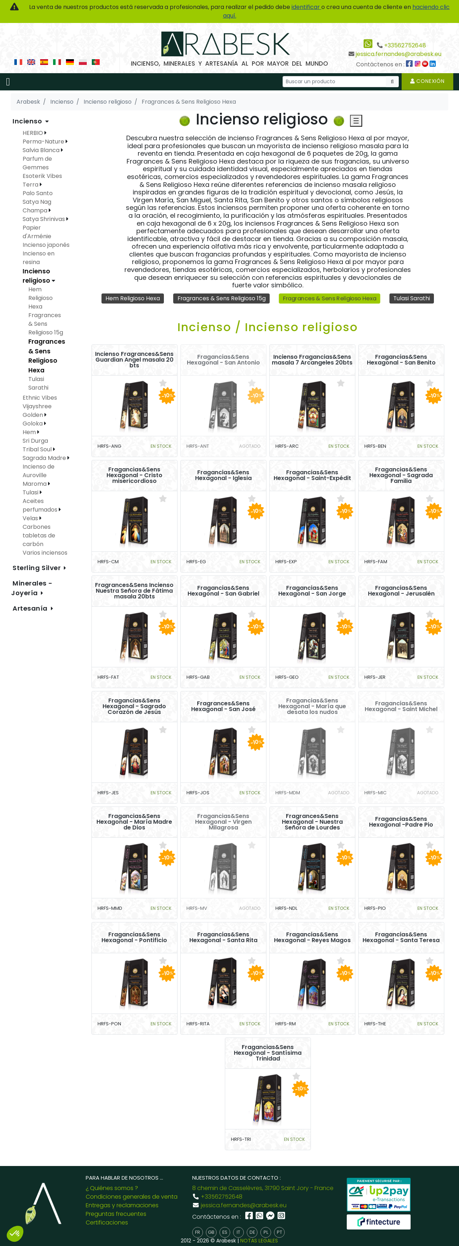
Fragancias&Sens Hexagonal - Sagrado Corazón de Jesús (134, 706)
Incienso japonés (46, 245)
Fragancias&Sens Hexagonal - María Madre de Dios (134, 822)
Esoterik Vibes (42, 176)
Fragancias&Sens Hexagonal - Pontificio (134, 938)
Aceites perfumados (41, 505)
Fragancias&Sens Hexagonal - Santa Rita (223, 938)
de (252, 1232)
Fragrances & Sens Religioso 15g (220, 298)
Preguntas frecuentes (116, 1214)
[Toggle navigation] (8, 82)
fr (197, 1232)
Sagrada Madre (45, 458)
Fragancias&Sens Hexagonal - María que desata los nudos (312, 706)
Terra (31, 184)
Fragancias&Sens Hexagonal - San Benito (401, 360)
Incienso (28, 121)
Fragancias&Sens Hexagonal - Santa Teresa (401, 938)
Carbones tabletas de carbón (39, 535)
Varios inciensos (45, 553)
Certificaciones (107, 1222)
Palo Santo (38, 193)
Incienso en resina (39, 257)
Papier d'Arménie (37, 232)
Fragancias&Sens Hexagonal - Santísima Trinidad (268, 1053)
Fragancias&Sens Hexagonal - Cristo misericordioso (134, 475)
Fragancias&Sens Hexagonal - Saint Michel (401, 707)
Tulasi (31, 492)
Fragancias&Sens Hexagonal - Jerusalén (401, 591)
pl (266, 1232)
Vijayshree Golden (37, 410)
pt (279, 1232)
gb (211, 1232)
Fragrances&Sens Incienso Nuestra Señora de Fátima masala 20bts (134, 591)
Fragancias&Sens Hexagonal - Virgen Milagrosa (223, 822)
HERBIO (33, 133)
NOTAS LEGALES (259, 1240)
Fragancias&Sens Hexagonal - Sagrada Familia (401, 475)
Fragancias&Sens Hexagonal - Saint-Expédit (312, 475)
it (238, 1232)
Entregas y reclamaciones (122, 1205)
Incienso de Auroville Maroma (39, 475)
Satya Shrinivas (44, 219)
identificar (306, 7)
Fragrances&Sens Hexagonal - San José (223, 707)
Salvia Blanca (42, 150)
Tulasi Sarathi (413, 298)
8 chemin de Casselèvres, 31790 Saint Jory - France (262, 1188)
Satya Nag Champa (37, 206)
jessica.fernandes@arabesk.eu (398, 54)
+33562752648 (405, 45)
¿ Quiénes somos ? (112, 1188)
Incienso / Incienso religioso (268, 327)
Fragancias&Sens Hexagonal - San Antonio (223, 360)
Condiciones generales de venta (132, 1197)
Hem (30, 432)
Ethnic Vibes (40, 398)
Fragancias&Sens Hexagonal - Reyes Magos (312, 938)
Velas (31, 518)
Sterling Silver (37, 567)
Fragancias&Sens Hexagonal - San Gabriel (223, 591)
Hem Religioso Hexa (131, 298)
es (224, 1232)
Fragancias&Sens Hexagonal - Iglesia (223, 475)
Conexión (427, 81)
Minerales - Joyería (31, 588)
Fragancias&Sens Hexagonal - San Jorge (312, 591)
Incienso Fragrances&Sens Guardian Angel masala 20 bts (134, 360)
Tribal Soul (38, 449)
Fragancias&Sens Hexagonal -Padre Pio (401, 822)
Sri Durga (35, 441)
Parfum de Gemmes (37, 163)
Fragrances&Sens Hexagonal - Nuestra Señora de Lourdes (312, 822)
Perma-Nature (44, 141)
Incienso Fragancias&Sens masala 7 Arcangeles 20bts (312, 360)
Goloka (33, 423)
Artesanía (31, 608)
